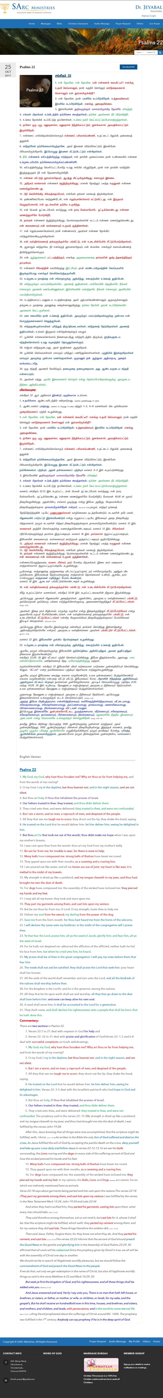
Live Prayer (154, 23)
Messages (46, 23)
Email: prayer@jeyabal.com (23, 1379)
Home (32, 23)
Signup (145, 16)
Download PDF (129, 67)
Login (153, 16)
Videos (146, 1341)
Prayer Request (123, 23)
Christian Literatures (78, 23)
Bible (59, 23)
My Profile (134, 1341)
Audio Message (102, 23)
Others (140, 23)
